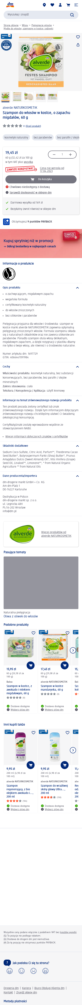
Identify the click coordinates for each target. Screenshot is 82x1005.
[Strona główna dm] (10, 5)
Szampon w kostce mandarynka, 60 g (52, 688)
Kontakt (8, 992)
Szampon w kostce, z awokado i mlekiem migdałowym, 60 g (19, 690)
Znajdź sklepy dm (26, 992)
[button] (76, 5)
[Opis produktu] (41, 287)
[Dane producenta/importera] (41, 476)
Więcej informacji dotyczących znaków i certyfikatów (36, 436)
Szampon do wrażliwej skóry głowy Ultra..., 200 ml (54, 789)
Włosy (25, 25)
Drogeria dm (11, 988)
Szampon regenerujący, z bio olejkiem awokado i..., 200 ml (20, 791)
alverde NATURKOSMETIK (20, 107)
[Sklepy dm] (44, 5)
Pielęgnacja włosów (41, 25)
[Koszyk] (68, 5)
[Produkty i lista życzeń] (52, 5)
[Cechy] (41, 366)
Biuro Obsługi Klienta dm (49, 988)
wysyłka (28, 162)
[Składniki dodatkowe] (41, 445)
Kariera (26, 988)
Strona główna (11, 25)
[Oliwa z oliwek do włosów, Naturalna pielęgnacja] (41, 588)
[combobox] (41, 15)
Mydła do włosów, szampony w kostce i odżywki (28, 28)
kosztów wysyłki (68, 932)
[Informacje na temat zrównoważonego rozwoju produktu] (41, 400)
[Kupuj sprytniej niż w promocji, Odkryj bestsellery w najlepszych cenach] (41, 243)
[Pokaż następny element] (73, 650)
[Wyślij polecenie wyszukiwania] (72, 15)
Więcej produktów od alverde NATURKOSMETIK (38, 534)
